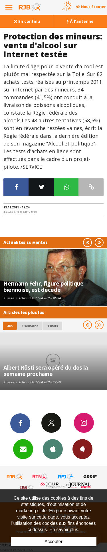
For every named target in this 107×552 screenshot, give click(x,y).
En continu (27, 21)
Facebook (20, 423)
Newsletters (23, 449)
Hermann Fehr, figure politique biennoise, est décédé (43, 286)
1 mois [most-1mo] (52, 326)
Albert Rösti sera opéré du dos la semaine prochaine (45, 370)
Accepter (53, 541)
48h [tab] (10, 326)
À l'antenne (80, 21)
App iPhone (53, 449)
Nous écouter (93, 6)
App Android (82, 449)
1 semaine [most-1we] (30, 326)
